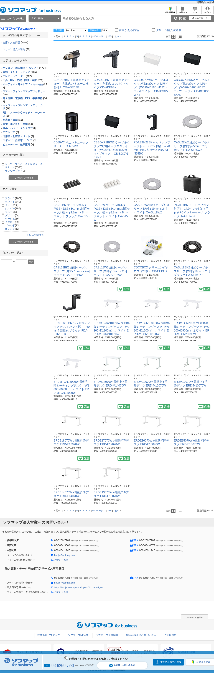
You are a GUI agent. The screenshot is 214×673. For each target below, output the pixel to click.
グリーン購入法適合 (16, 49)
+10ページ (97, 36)
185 (110, 36)
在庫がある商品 (15, 42)
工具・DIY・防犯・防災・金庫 (23, 80)
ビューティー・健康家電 (18, 144)
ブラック (13, 198)
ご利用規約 (200, 2)
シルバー (13, 208)
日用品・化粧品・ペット (18, 136)
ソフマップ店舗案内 (107, 635)
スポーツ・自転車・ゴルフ (19, 140)
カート (195, 11)
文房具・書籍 (13, 119)
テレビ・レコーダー (17, 76)
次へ (117, 36)
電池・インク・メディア (20, 72)
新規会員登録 (170, 11)
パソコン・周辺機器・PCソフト (25, 67)
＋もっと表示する (35, 235)
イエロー (12, 222)
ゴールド (12, 225)
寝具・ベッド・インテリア (19, 128)
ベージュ (12, 218)
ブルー (11, 211)
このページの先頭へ (194, 617)
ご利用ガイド (182, 11)
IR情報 (210, 2)
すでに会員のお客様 (170, 662)
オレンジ (12, 228)
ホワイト (13, 201)
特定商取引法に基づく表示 (141, 635)
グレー (11, 205)
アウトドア (11, 132)
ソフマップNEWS (78, 635)
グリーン (12, 215)
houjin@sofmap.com (64, 555)
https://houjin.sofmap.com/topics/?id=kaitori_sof (78, 587)
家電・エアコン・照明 (18, 124)
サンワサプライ (15, 170)
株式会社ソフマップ (48, 635)
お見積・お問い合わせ (122, 665)
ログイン (207, 11)
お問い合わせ (61, 560)
